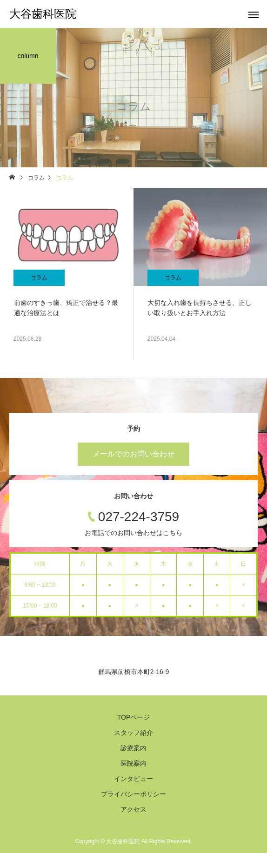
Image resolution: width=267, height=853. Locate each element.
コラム (39, 277)
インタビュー (133, 778)
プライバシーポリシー (133, 794)
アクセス (133, 809)
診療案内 (133, 748)
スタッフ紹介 (133, 732)
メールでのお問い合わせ (133, 454)
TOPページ (133, 717)
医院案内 (133, 763)
